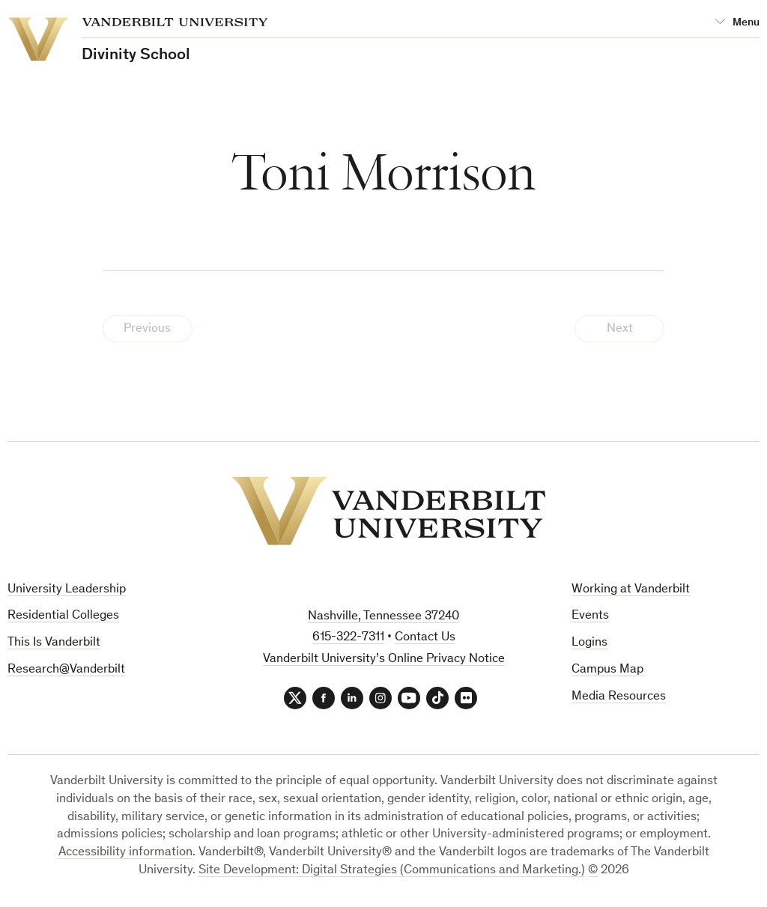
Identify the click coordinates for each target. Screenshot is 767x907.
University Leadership (66, 589)
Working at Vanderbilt (631, 589)
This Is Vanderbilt (53, 643)
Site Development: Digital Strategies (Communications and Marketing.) (391, 870)
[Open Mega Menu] (737, 22)
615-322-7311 (348, 637)
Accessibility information (125, 852)
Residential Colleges (63, 616)
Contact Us (425, 637)
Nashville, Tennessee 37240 (383, 616)
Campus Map (607, 670)
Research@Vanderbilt (66, 670)
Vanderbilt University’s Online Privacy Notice (384, 659)
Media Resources (619, 697)
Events (590, 616)
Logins (589, 643)
